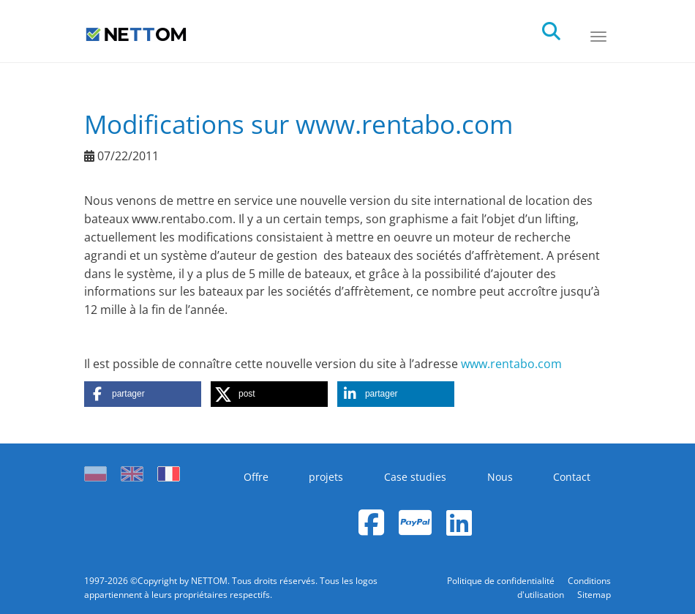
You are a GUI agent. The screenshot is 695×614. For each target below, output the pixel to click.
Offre (256, 477)
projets (326, 477)
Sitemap (594, 594)
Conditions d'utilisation (564, 587)
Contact (571, 477)
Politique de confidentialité (502, 580)
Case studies (415, 477)
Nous (500, 477)
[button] (142, 394)
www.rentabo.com (511, 364)
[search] (564, 27)
